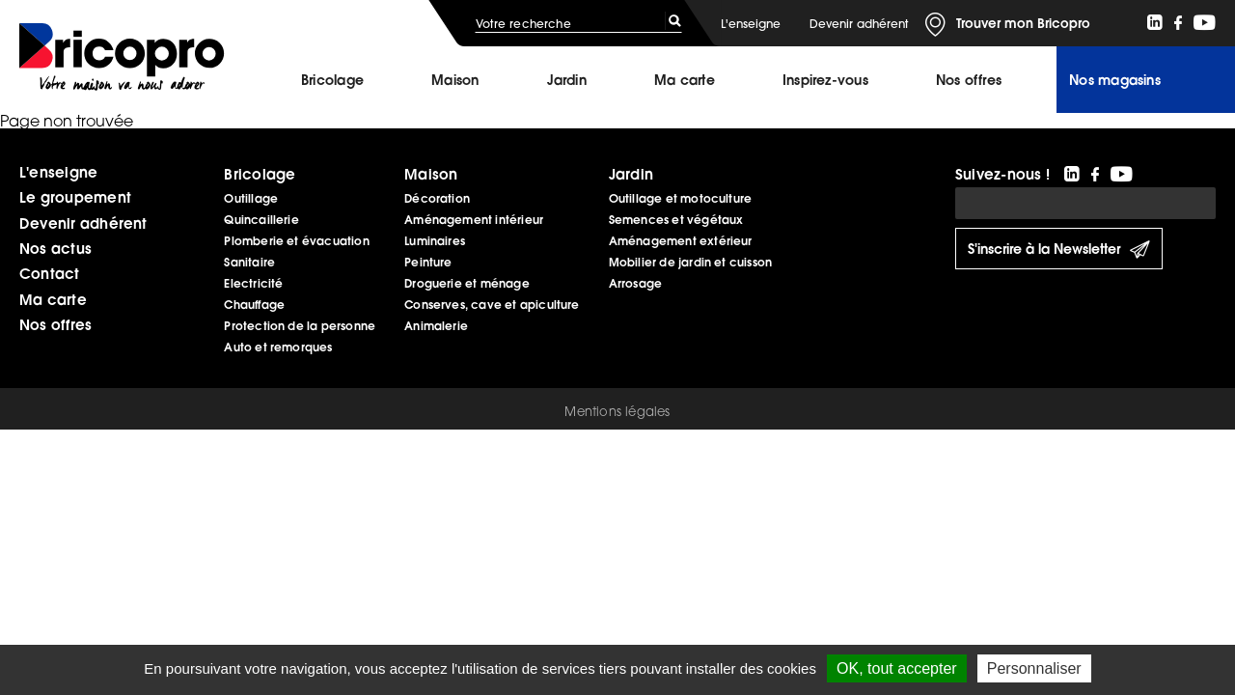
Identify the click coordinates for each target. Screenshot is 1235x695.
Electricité (253, 283)
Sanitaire (249, 262)
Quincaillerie (261, 219)
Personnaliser (1034, 668)
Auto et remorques (278, 347)
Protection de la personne (299, 326)
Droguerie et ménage (467, 283)
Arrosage (636, 283)
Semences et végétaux (676, 219)
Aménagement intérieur (473, 219)
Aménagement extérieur (681, 241)
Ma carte (684, 80)
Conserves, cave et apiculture (492, 304)
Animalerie (436, 326)
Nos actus (55, 248)
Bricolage (332, 80)
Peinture (428, 262)
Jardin (567, 80)
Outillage (251, 198)
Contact (49, 273)
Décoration (437, 198)
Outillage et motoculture (681, 198)
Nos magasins (1115, 80)
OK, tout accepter (897, 668)
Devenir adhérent (859, 23)
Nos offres (55, 324)
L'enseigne (751, 23)
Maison (455, 80)
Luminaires (434, 241)
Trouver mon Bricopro (1023, 23)
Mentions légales (617, 411)
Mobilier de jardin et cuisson (691, 262)
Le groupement (75, 197)
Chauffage (254, 304)
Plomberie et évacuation (296, 241)
